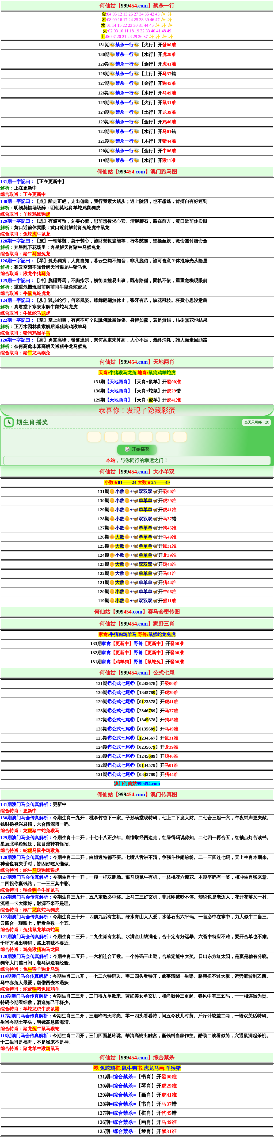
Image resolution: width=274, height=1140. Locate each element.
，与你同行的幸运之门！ (137, 464)
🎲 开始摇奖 (137, 452)
